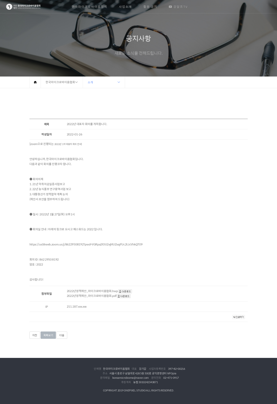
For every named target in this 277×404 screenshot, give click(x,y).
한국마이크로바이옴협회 (89, 6)
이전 (34, 335)
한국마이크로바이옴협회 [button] (60, 82)
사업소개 (125, 6)
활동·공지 (150, 6)
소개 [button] (90, 82)
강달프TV (178, 6)
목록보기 (48, 335)
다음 (61, 335)
